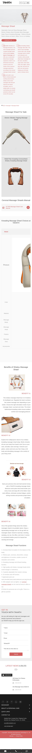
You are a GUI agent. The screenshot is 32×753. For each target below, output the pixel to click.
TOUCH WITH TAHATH (16, 611)
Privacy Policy (19, 736)
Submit (16, 654)
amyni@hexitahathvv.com (10, 723)
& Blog (16, 666)
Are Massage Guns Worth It (21, 687)
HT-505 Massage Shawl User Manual (12, 207)
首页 (4, 105)
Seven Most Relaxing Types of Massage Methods (15, 671)
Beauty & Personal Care (16, 708)
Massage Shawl (15, 105)
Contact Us (9, 40)
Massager (8, 105)
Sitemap (11, 736)
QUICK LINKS (16, 712)
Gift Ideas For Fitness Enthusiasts (19, 679)
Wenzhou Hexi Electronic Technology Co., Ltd (19, 732)
